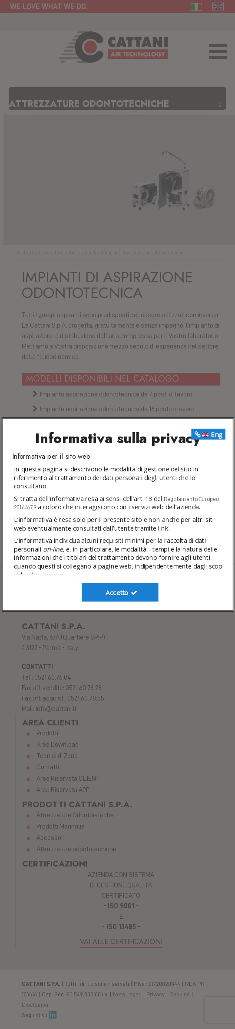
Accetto (122, 592)
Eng (208, 434)
